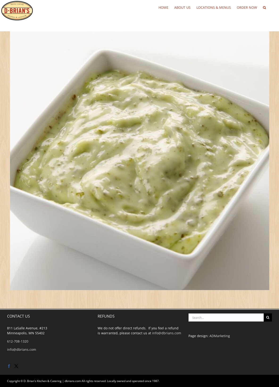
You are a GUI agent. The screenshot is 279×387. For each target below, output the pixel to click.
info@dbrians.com (21, 349)
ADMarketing (219, 336)
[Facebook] (9, 366)
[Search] (268, 317)
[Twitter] (16, 366)
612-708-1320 (17, 341)
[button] (264, 7)
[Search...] (226, 317)
